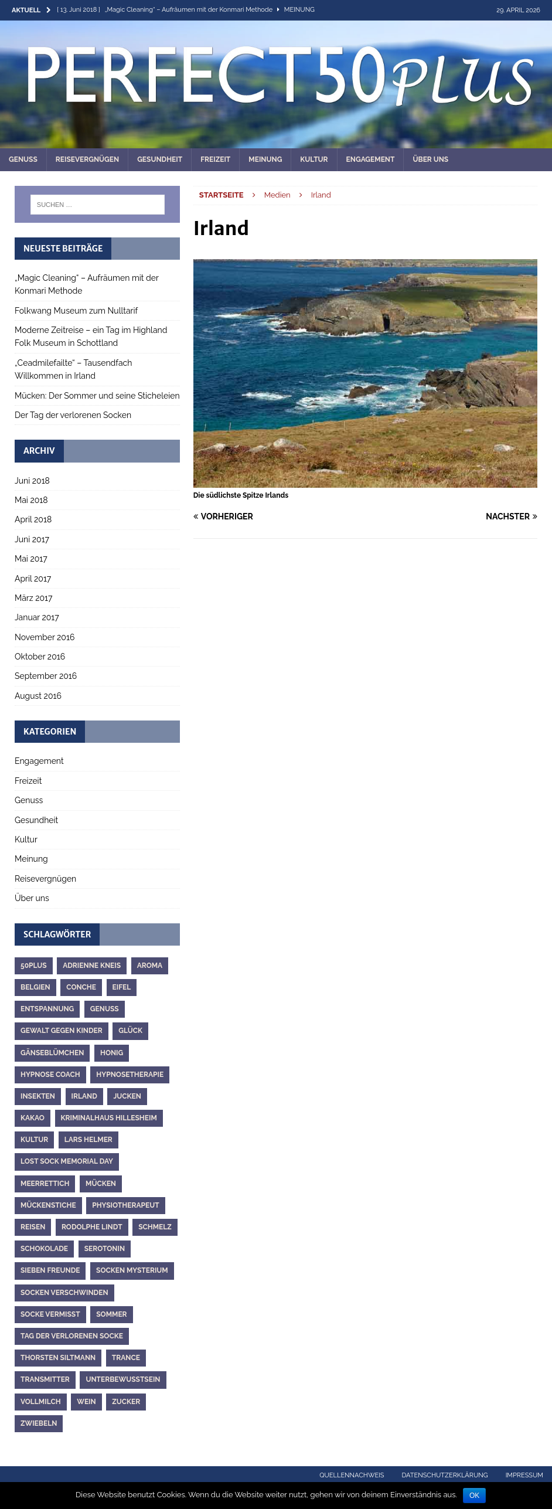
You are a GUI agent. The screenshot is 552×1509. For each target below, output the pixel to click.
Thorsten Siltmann (58, 1358)
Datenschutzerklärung (445, 1475)
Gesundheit (159, 159)
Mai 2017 (31, 558)
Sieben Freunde (50, 1270)
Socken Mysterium (132, 1270)
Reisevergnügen (87, 159)
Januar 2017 (37, 617)
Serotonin (104, 1249)
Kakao (33, 1118)
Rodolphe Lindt (92, 1227)
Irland (84, 1096)
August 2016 (38, 696)
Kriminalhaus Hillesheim (109, 1118)
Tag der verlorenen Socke (72, 1336)
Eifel (122, 987)
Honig (111, 1053)
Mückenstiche (48, 1205)
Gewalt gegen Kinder (62, 1031)
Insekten (38, 1096)
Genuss (23, 159)
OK (474, 1495)
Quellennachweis (351, 1475)
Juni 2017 (32, 539)
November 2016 (44, 637)
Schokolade (44, 1249)
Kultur (314, 159)
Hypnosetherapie (129, 1074)
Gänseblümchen (52, 1053)
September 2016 (46, 676)
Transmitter (45, 1379)
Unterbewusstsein (123, 1379)
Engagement (370, 159)
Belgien (35, 987)
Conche (81, 987)
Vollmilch (41, 1402)
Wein (86, 1402)
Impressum (524, 1475)
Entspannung (47, 1009)
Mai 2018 (31, 500)
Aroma (150, 965)
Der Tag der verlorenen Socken (73, 415)
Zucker (126, 1402)
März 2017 (33, 598)
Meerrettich (45, 1184)
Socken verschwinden (64, 1293)
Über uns (430, 159)
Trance (126, 1358)
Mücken (101, 1184)
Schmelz (155, 1227)
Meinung (265, 159)
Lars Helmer (88, 1140)
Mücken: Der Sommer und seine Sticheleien (97, 395)
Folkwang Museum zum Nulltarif (76, 310)
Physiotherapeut (125, 1205)
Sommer (111, 1314)
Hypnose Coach (50, 1074)
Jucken (127, 1096)
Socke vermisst (50, 1314)
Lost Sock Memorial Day (67, 1161)
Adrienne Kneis (92, 965)
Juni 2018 (32, 480)
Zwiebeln (39, 1423)
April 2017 (33, 578)
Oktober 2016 (40, 656)
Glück (130, 1031)
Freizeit (215, 159)
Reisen (33, 1227)
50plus (34, 965)
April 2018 (33, 519)
